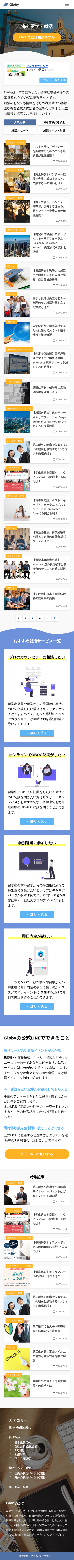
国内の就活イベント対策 (29, 1473)
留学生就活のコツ (25, 1442)
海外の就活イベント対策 (29, 1477)
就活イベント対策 (20, 1467)
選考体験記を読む (20, 1427)
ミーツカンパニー (20, 982)
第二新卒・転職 (18, 1487)
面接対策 (19, 1454)
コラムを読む (22, 1458)
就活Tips (14, 1437)
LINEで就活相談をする (37, 37)
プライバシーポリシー (41, 1556)
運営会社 (23, 1556)
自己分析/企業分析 (25, 1446)
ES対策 (19, 1450)
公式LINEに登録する (37, 1154)
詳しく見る (39, 733)
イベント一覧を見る (53, 80)
